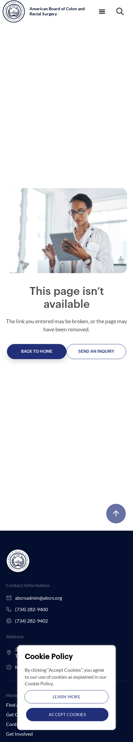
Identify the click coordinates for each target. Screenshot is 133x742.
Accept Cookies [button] (67, 714)
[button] (102, 11)
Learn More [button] (66, 696)
